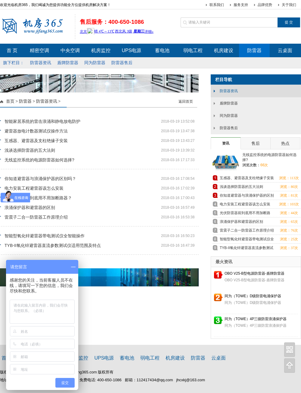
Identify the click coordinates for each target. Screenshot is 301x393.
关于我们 (289, 5)
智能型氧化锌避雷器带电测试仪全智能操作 (45, 235)
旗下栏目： (13, 62)
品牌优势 (265, 5)
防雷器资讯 (46, 101)
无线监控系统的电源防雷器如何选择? (39, 160)
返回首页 (185, 101)
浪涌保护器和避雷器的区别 (30, 207)
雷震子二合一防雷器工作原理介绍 (36, 217)
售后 (255, 143)
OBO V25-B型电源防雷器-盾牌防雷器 (254, 273)
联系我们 (216, 5)
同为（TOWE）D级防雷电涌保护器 (253, 296)
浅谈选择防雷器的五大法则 (30, 150)
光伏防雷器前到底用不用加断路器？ (38, 197)
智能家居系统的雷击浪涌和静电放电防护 (42, 121)
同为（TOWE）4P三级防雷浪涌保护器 (256, 319)
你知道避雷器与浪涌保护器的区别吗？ (40, 178)
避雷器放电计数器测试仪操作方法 (36, 131)
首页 (10, 101)
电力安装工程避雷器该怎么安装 (34, 188)
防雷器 (25, 101)
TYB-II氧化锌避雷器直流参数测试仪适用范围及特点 (53, 245)
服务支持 (241, 5)
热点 (285, 143)
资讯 (225, 143)
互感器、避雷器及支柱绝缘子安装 (36, 140)
